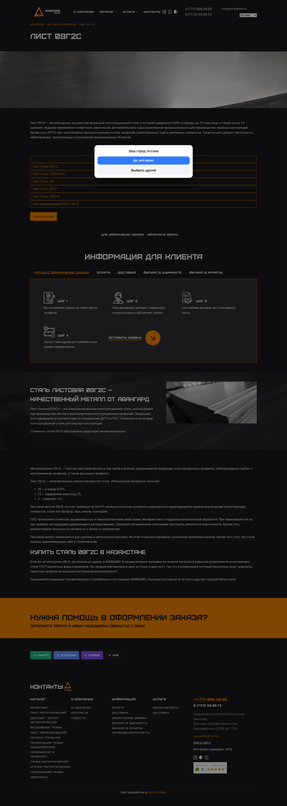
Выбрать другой (143, 170)
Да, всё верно (143, 160)
